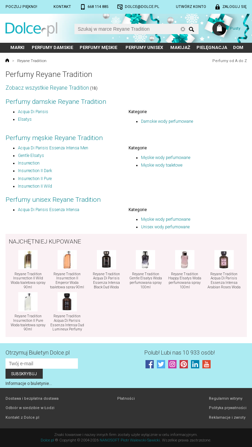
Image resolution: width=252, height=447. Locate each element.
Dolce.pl (47, 440)
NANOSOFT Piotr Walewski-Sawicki (130, 440)
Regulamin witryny (225, 398)
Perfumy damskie (52, 47)
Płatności (126, 398)
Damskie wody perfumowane (167, 121)
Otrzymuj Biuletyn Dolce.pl (38, 352)
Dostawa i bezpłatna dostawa (32, 398)
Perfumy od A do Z (229, 61)
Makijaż (180, 47)
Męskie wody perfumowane (165, 157)
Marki (17, 47)
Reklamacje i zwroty (227, 417)
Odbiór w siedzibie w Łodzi (30, 408)
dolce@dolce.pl (142, 6)
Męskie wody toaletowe (161, 165)
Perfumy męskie (98, 47)
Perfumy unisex (144, 47)
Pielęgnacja (211, 47)
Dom (238, 47)
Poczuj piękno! (21, 6)
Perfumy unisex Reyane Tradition (53, 199)
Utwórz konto (191, 6)
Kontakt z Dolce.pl (22, 417)
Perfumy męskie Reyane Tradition (54, 138)
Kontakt (62, 6)
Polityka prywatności (227, 408)
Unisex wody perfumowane (165, 227)
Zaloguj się (234, 6)
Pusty (235, 28)
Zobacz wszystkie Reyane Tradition (47, 88)
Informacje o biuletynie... (29, 383)
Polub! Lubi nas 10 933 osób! (179, 352)
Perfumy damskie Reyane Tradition (56, 102)
